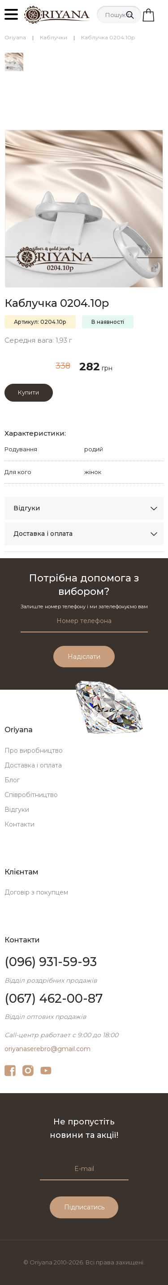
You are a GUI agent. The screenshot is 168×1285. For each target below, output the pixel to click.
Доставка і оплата (43, 534)
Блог (12, 780)
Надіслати (84, 657)
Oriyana (15, 37)
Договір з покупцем (36, 892)
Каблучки (53, 37)
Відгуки (26, 508)
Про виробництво (33, 750)
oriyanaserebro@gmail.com (47, 1049)
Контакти (19, 824)
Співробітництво (31, 795)
